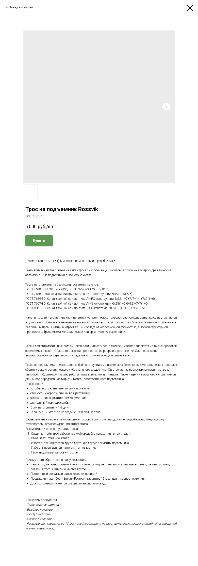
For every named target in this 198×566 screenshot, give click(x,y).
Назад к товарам (21, 7)
